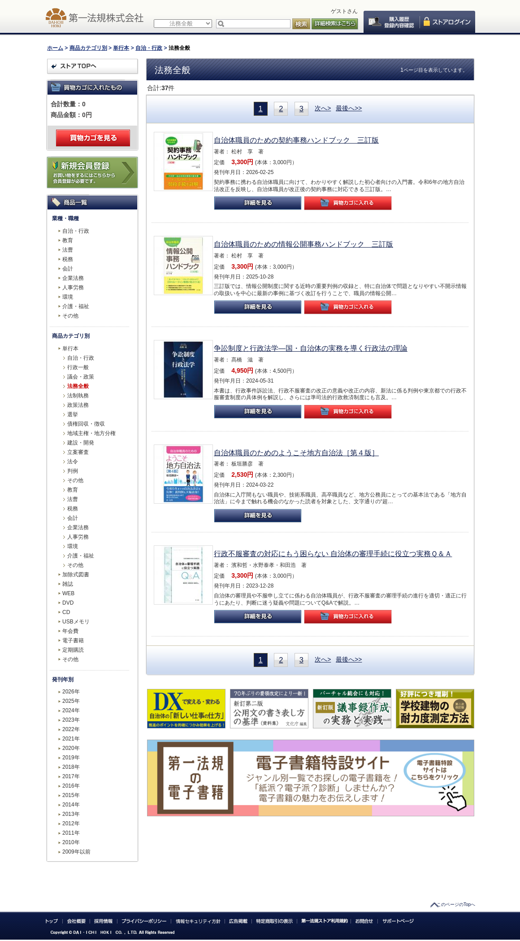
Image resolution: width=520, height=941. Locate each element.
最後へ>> (349, 108)
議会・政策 (80, 377)
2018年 (71, 767)
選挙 (72, 414)
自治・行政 (148, 48)
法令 (72, 461)
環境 (67, 297)
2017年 (71, 776)
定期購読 (73, 650)
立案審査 (78, 452)
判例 (72, 471)
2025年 (71, 701)
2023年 (71, 720)
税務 (67, 259)
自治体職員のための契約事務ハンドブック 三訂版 (296, 140)
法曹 (67, 250)
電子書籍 (73, 640)
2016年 (71, 786)
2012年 (71, 823)
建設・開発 (80, 443)
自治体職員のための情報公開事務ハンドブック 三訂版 (303, 244)
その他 (70, 316)
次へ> (323, 108)
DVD (68, 603)
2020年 (71, 748)
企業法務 (73, 278)
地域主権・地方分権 (91, 433)
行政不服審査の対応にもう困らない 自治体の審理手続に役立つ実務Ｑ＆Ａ (333, 554)
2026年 (71, 691)
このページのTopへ (456, 904)
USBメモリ (76, 622)
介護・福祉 (75, 306)
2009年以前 (76, 852)
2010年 (71, 842)
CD (66, 612)
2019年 (71, 757)
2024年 (71, 710)
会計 (67, 269)
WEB (68, 593)
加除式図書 (75, 574)
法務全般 (78, 386)
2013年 (71, 814)
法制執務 (78, 395)
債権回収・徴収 (86, 424)
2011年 (71, 833)
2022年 (71, 729)
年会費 (70, 631)
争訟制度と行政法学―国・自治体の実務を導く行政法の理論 (310, 348)
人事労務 (73, 287)
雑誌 (67, 584)
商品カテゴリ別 (88, 48)
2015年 (71, 795)
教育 (67, 240)
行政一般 (78, 367)
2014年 (71, 805)
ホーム (55, 48)
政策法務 (78, 405)
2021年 (71, 739)
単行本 (121, 48)
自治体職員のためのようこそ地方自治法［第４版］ (296, 453)
